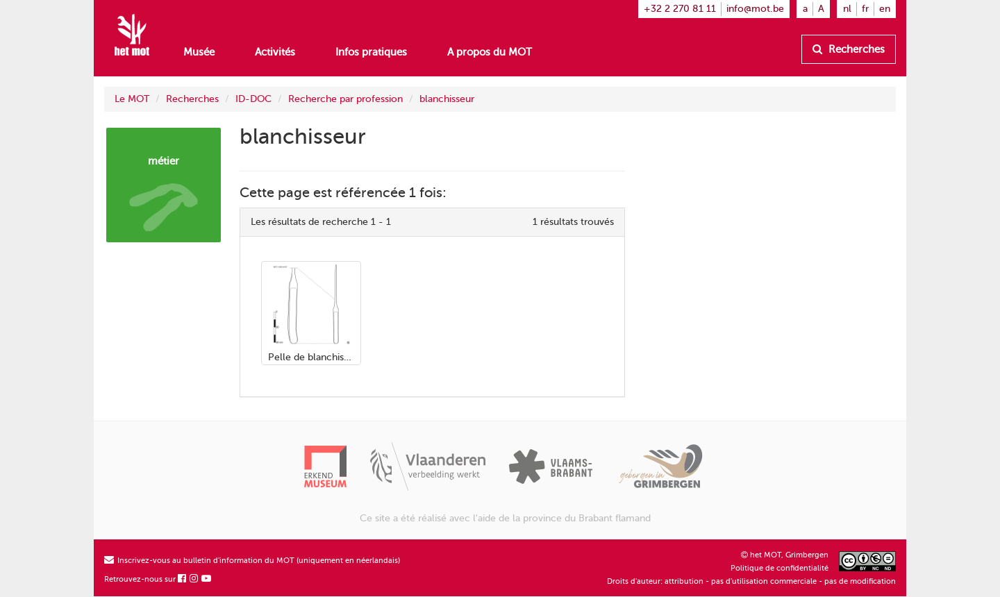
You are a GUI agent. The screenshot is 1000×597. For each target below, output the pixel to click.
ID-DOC (253, 99)
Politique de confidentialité (779, 568)
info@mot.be (755, 8)
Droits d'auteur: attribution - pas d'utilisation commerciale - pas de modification (751, 581)
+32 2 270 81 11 (680, 8)
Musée (199, 52)
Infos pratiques (371, 52)
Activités (275, 52)
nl (847, 8)
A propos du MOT (489, 52)
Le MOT (132, 99)
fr (865, 8)
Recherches (848, 49)
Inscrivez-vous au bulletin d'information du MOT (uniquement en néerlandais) (252, 560)
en (884, 8)
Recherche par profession (345, 99)
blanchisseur (446, 99)
